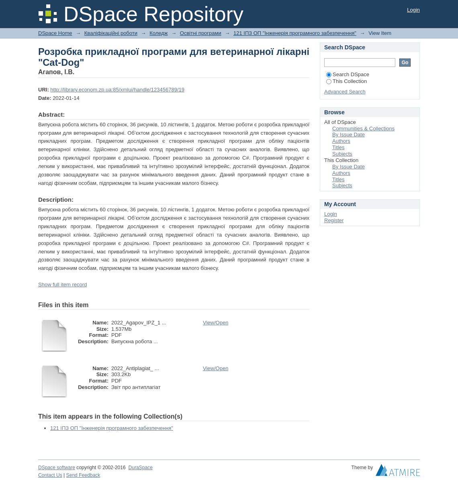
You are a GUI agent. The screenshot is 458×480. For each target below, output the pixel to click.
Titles (338, 147)
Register (334, 220)
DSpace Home (55, 33)
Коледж (158, 33)
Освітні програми (200, 33)
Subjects (342, 154)
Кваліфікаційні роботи (110, 33)
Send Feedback (83, 475)
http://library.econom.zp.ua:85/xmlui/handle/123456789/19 (117, 90)
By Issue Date (348, 135)
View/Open (215, 323)
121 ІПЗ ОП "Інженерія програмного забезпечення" (294, 33)
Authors (341, 141)
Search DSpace (347, 74)
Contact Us (50, 475)
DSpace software (56, 467)
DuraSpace (140, 467)
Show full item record (62, 285)
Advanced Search (345, 92)
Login (413, 10)
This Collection (346, 81)
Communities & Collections (363, 129)
